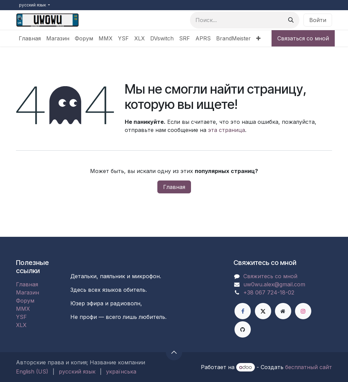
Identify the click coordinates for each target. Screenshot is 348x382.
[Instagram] (303, 311)
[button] (174, 352)
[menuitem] (30, 38)
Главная (174, 187)
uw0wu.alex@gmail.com (274, 284)
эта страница (226, 130)
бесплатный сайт (308, 367)
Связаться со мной (303, 38)
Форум (25, 300)
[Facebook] (242, 311)
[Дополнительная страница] (283, 311)
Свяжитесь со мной (270, 276)
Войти (317, 20)
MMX (23, 308)
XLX (21, 325)
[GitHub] (242, 329)
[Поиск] (290, 20)
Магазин (27, 292)
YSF (21, 316)
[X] (263, 311)
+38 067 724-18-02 (268, 292)
